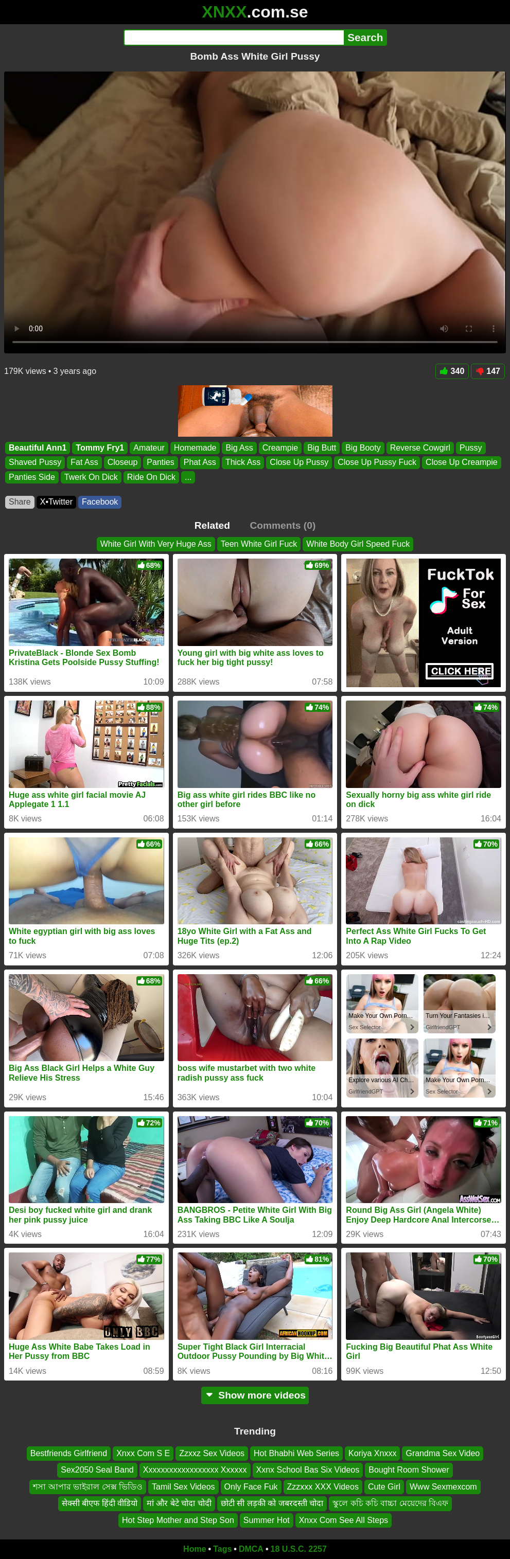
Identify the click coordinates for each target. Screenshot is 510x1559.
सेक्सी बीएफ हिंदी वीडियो (99, 1503)
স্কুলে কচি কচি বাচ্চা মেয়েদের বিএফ (390, 1503)
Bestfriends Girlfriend (68, 1453)
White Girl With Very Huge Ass (156, 544)
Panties (160, 462)
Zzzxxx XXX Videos (323, 1486)
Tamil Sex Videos (183, 1486)
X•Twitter (56, 501)
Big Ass (239, 447)
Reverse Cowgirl (420, 447)
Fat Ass (84, 462)
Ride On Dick (151, 477)
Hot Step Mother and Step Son (178, 1520)
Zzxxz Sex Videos (211, 1453)
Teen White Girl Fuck (259, 544)
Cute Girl (384, 1486)
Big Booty (362, 447)
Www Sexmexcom (443, 1486)
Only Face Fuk (251, 1486)
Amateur (148, 447)
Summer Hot (266, 1520)
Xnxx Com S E (143, 1453)
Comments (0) (282, 525)
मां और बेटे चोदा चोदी (179, 1503)
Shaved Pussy (35, 462)
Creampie (280, 447)
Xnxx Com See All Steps (343, 1520)
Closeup (123, 462)
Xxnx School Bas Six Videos (308, 1470)
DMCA (251, 1549)
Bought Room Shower (408, 1470)
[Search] (234, 37)
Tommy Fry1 (100, 447)
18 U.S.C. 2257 (299, 1549)
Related (212, 525)
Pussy (471, 447)
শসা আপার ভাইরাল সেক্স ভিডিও (88, 1486)
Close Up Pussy (299, 462)
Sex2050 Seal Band (97, 1470)
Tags (222, 1549)
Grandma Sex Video (443, 1453)
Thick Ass (242, 462)
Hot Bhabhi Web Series (296, 1453)
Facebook (100, 501)
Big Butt (321, 447)
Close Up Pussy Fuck (377, 462)
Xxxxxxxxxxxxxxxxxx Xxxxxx (195, 1470)
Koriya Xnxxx (372, 1453)
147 (488, 371)
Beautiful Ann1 (37, 447)
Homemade (195, 447)
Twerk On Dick (91, 477)
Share (20, 501)
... (188, 477)
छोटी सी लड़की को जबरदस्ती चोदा (272, 1503)
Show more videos (255, 1395)
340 (452, 371)
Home (194, 1549)
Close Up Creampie (462, 462)
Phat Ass (200, 462)
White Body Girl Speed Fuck (358, 544)
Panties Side (32, 477)
